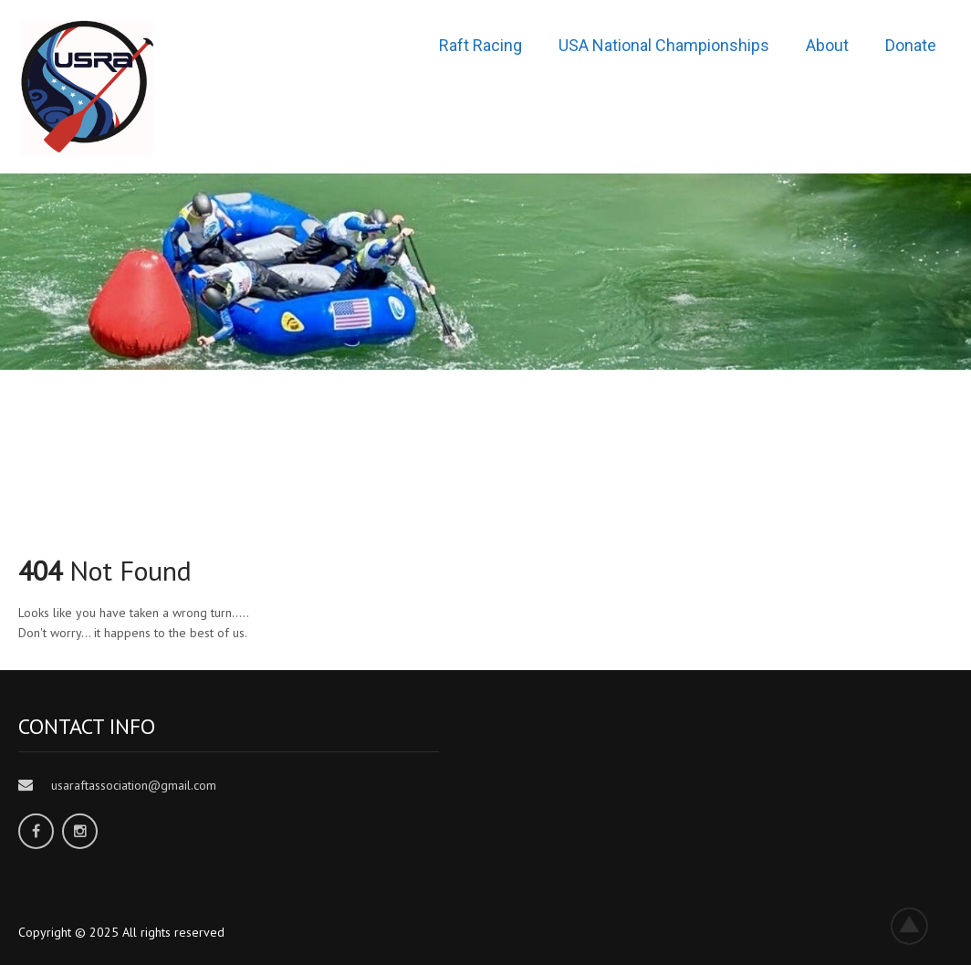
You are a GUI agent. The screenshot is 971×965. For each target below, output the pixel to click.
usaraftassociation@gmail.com (133, 785)
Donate (910, 45)
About (827, 45)
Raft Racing (480, 45)
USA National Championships (664, 45)
